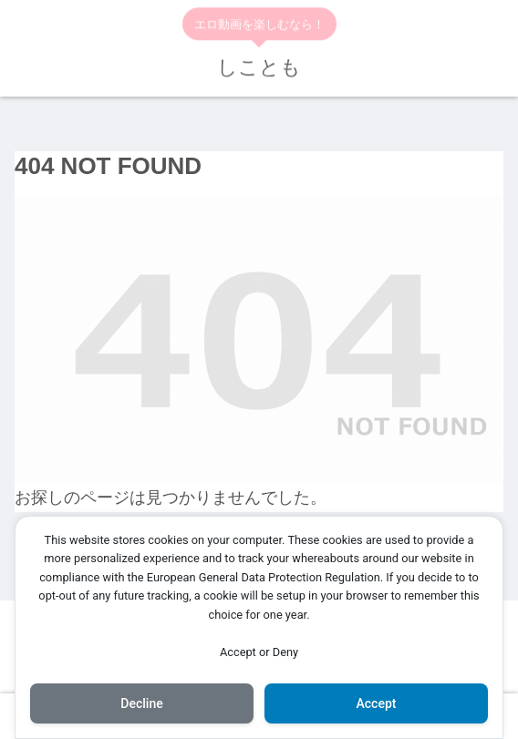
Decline (141, 703)
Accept (377, 703)
